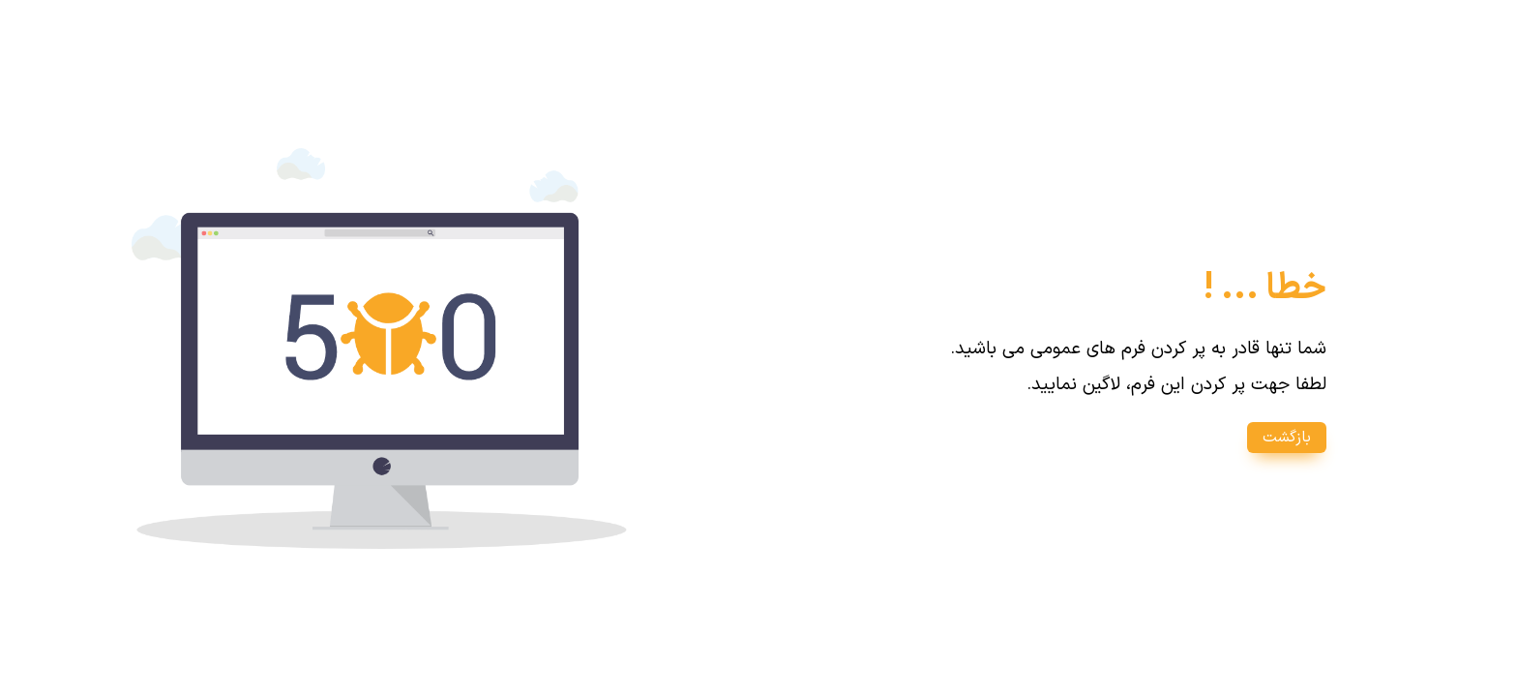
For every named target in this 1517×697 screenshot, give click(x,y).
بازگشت (1287, 437)
